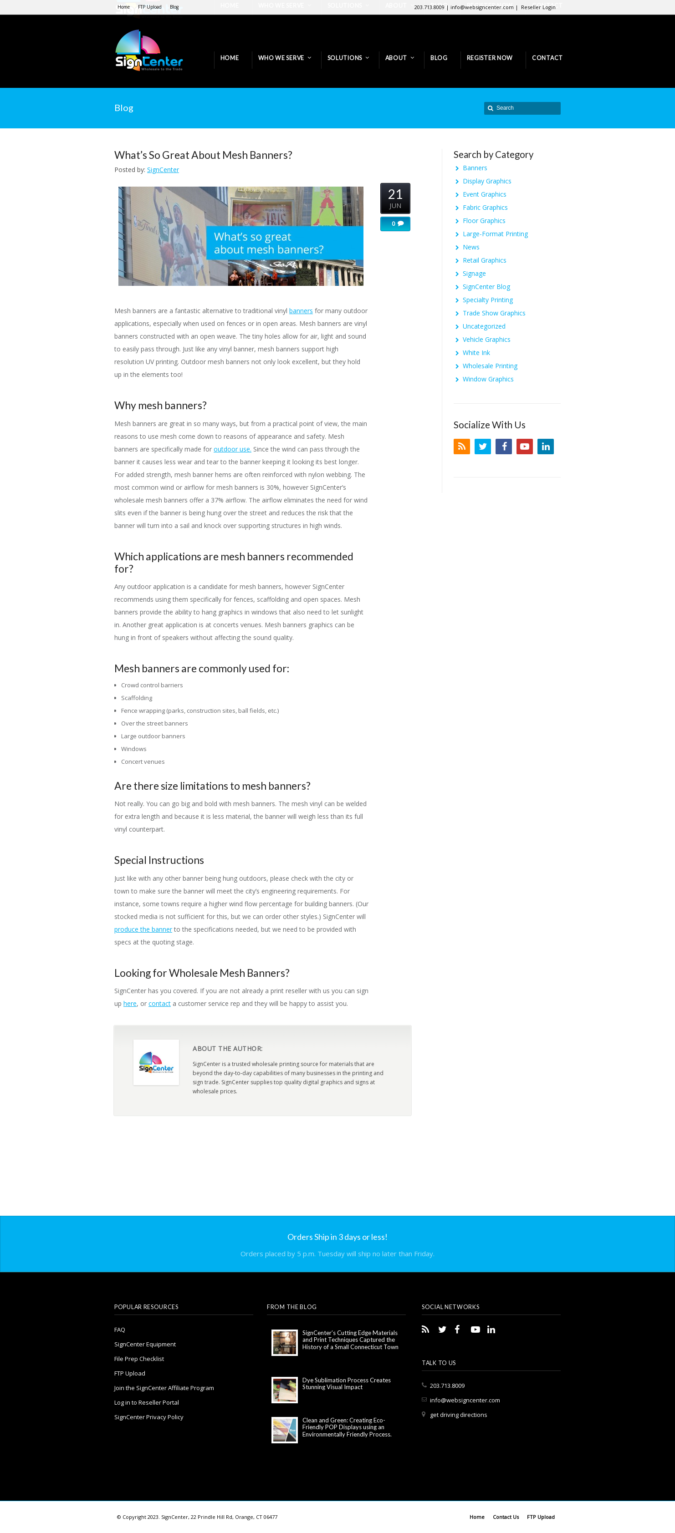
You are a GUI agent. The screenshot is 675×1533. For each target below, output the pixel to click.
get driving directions (458, 1415)
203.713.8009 (447, 1385)
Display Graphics (487, 181)
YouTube (524, 446)
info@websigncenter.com (465, 1400)
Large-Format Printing (495, 233)
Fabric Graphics (485, 207)
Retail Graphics (484, 260)
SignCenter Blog (486, 286)
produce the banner (143, 929)
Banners (475, 167)
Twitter (483, 446)
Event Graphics (484, 194)
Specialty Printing (488, 299)
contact (159, 1003)
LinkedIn (545, 446)
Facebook (504, 446)
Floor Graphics (484, 220)
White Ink (476, 352)
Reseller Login (538, 7)
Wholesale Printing (490, 365)
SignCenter (163, 169)
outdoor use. (232, 449)
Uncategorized (484, 326)
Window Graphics (488, 379)
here (130, 1003)
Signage (474, 273)
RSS (462, 446)
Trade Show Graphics (494, 313)
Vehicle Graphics (487, 339)
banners (301, 310)
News (471, 247)
